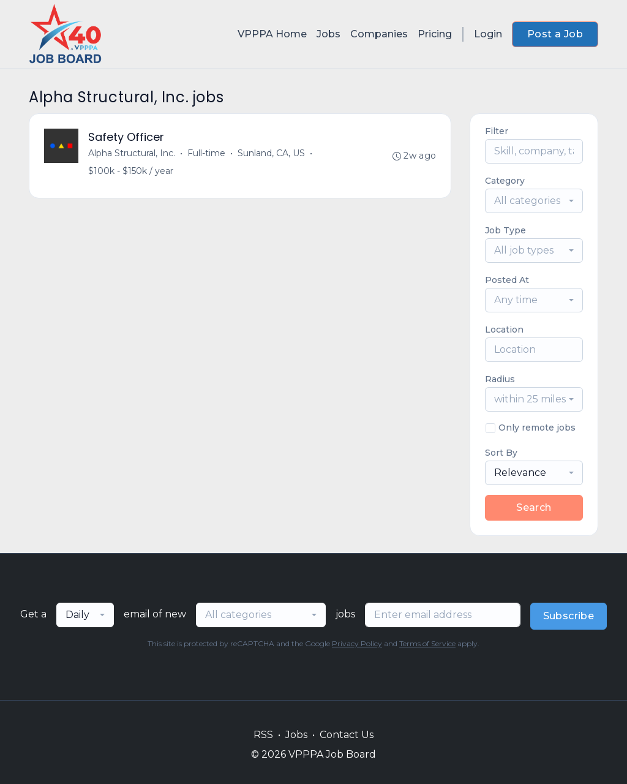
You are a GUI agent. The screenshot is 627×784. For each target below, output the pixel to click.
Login (488, 34)
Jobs (328, 34)
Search (533, 507)
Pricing (435, 34)
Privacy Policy (357, 643)
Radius (500, 379)
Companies (379, 34)
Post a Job (555, 34)
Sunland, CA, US (271, 153)
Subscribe (569, 616)
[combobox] (534, 201)
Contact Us (347, 735)
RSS (263, 735)
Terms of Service (427, 643)
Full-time (206, 153)
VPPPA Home (272, 34)
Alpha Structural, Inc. (131, 153)
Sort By (501, 452)
